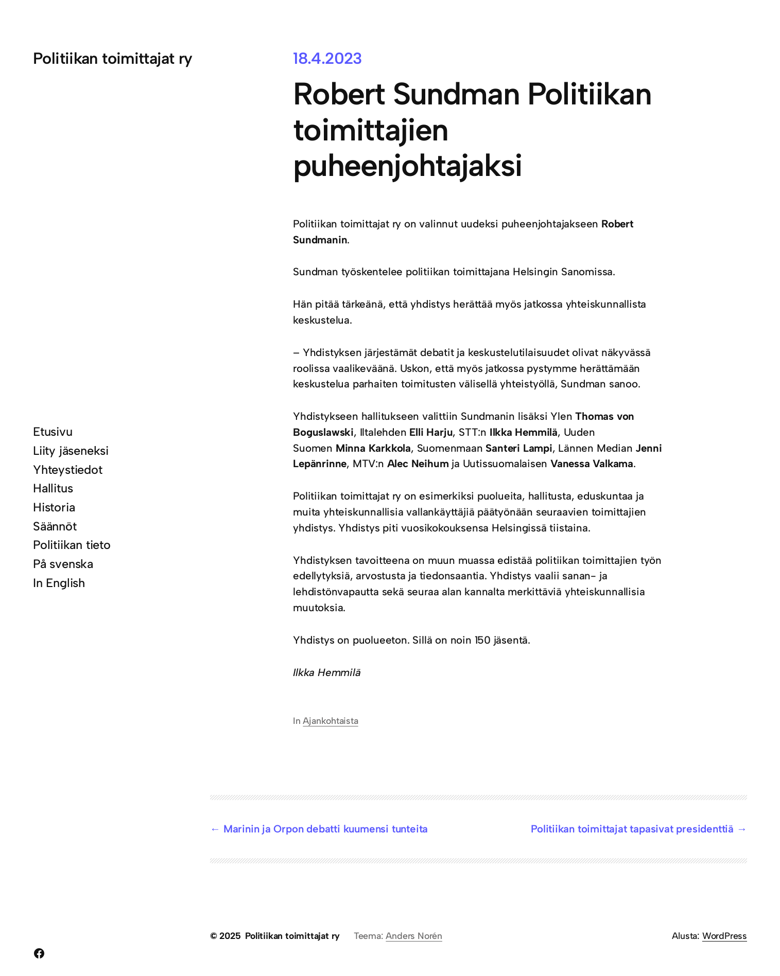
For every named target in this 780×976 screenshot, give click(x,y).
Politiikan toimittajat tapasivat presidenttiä (632, 829)
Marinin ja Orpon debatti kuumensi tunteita (325, 829)
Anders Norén (414, 935)
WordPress (724, 935)
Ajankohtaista (330, 720)
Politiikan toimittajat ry (113, 58)
